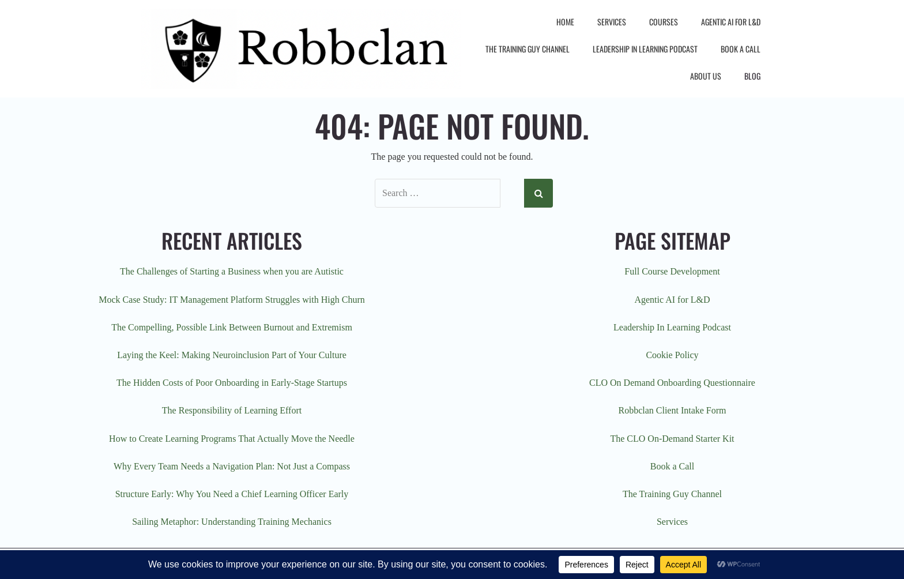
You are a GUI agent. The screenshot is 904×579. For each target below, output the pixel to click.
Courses (663, 22)
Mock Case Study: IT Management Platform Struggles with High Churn (231, 299)
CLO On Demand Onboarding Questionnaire (672, 383)
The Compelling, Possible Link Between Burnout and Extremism (231, 327)
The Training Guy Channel (527, 49)
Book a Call (740, 49)
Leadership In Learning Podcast (645, 49)
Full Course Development (672, 271)
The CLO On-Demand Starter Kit (672, 438)
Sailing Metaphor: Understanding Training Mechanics (232, 522)
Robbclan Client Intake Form (672, 410)
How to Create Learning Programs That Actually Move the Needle (232, 438)
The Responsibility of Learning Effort (232, 410)
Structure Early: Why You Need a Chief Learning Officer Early (232, 494)
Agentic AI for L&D (730, 22)
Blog (752, 76)
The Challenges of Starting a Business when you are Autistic (232, 271)
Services (611, 22)
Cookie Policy (672, 355)
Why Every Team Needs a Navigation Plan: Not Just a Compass (232, 466)
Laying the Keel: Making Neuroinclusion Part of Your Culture (231, 355)
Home (565, 22)
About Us (705, 76)
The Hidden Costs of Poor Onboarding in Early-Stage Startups (231, 383)
